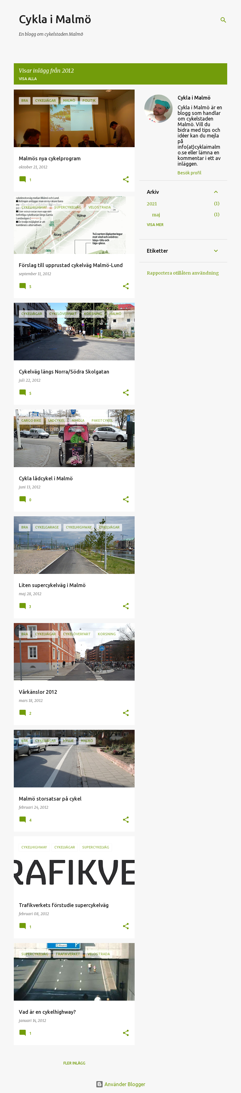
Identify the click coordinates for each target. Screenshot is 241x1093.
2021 (152, 204)
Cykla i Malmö (55, 19)
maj (156, 215)
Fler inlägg (74, 1063)
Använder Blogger (120, 1084)
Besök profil (189, 172)
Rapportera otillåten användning (183, 273)
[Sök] (223, 20)
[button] (126, 180)
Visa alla (28, 79)
